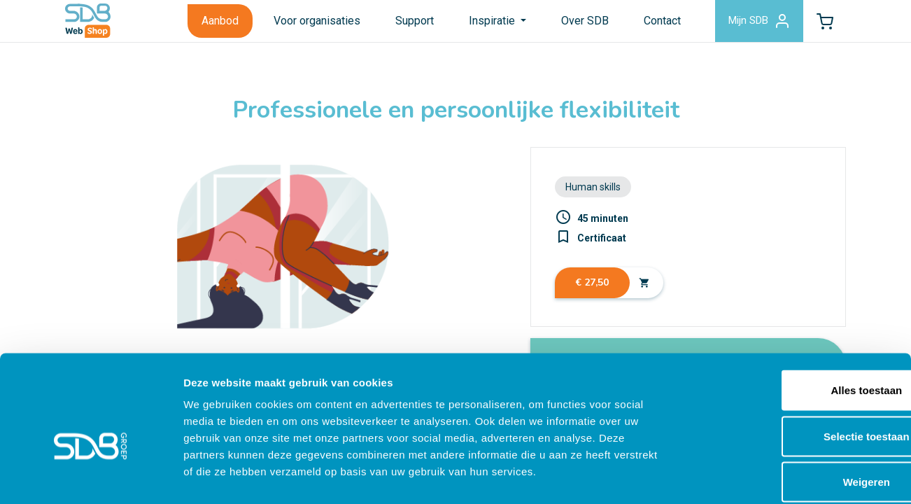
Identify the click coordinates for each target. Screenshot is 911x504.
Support (402, 23)
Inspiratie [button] (480, 23)
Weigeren (793, 412)
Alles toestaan (794, 320)
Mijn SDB (750, 23)
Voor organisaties (304, 23)
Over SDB (572, 23)
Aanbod (207, 23)
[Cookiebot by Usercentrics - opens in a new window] (90, 476)
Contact (649, 23)
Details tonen (756, 476)
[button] (821, 24)
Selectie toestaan (794, 366)
